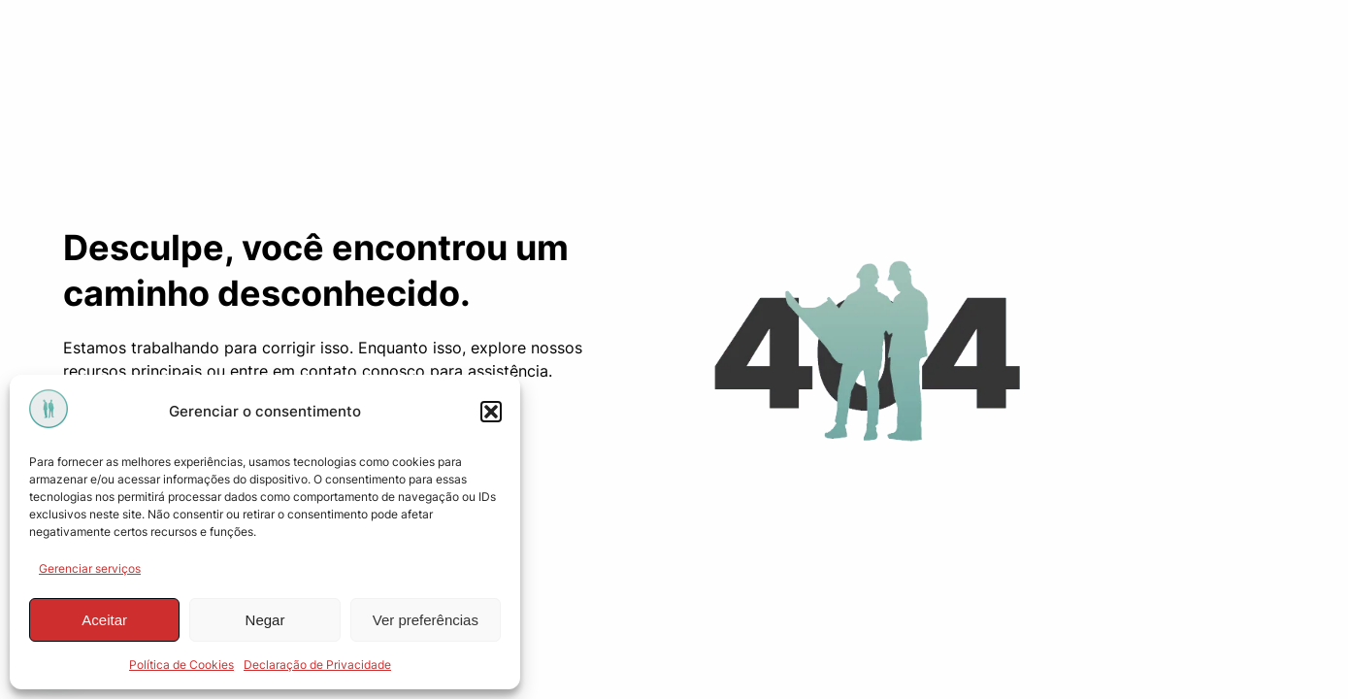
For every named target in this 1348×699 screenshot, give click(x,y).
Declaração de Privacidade (317, 664)
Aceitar (104, 620)
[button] (491, 411)
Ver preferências (425, 620)
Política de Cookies (181, 664)
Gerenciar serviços (90, 568)
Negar (265, 620)
